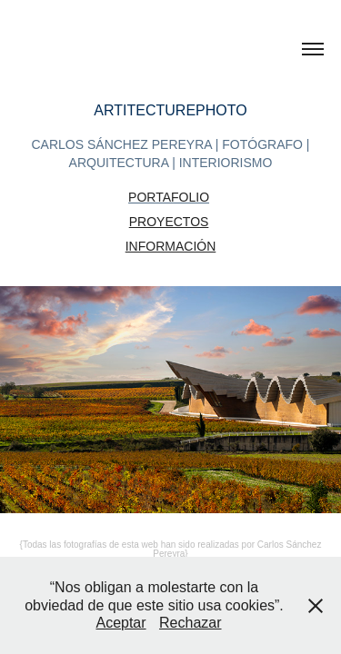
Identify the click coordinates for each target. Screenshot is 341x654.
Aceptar (120, 622)
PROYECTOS (169, 221)
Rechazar (190, 622)
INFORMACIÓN (170, 246)
